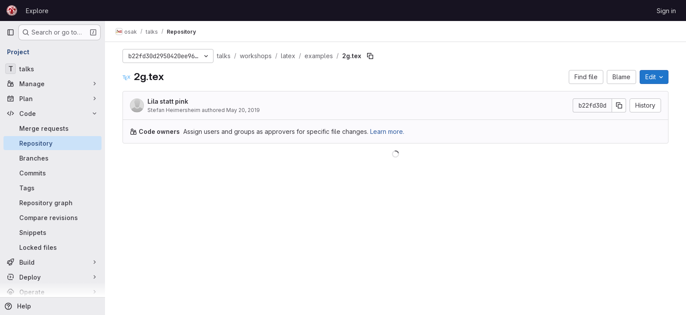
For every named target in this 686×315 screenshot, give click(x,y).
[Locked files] (53, 247)
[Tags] (53, 188)
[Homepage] (12, 11)
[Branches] (53, 158)
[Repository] (53, 143)
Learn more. (387, 131)
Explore (37, 10)
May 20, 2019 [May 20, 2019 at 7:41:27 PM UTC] (243, 110)
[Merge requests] (53, 128)
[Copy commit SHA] (619, 105)
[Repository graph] (53, 203)
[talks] (53, 69)
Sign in (666, 10)
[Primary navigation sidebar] (11, 32)
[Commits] (53, 173)
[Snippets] (53, 232)
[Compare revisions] (53, 217)
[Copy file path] (370, 56)
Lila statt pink (167, 101)
